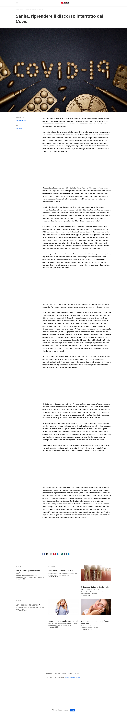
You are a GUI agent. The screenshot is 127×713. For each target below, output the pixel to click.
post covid (19, 128)
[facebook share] (43, 554)
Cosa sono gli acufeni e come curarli (62, 621)
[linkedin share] (58, 554)
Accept (72, 710)
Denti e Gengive (86, 583)
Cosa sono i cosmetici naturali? (60, 571)
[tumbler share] (65, 554)
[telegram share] (69, 554)
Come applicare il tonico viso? (28, 605)
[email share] (51, 554)
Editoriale (19, 566)
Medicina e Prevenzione (55, 617)
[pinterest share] (54, 554)
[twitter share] (47, 554)
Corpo (83, 617)
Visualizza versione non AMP (72, 677)
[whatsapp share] (62, 554)
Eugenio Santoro (21, 120)
